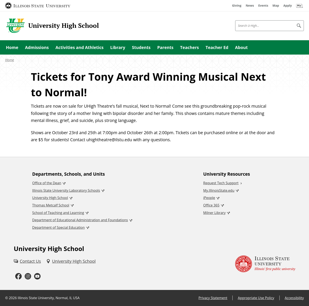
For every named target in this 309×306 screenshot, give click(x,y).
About (241, 47)
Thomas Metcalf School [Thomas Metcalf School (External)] (50, 205)
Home (12, 47)
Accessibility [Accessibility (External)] (294, 298)
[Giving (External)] (236, 5)
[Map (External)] (276, 5)
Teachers (189, 47)
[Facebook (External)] (18, 276)
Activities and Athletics (79, 47)
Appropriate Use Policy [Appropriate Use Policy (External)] (256, 298)
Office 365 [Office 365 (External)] (211, 205)
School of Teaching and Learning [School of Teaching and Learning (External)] (58, 212)
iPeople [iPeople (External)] (209, 197)
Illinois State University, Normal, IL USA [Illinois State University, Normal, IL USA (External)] (49, 298)
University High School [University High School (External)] (50, 197)
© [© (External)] (6, 298)
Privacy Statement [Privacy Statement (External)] (212, 298)
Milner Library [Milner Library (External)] (214, 212)
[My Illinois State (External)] (299, 5)
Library (117, 47)
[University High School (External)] (71, 261)
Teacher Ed (217, 47)
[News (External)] (250, 5)
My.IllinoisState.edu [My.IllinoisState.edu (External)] (218, 190)
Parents (165, 47)
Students (141, 47)
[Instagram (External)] (28, 276)
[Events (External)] (263, 5)
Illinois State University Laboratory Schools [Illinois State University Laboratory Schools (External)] (66, 190)
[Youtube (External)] (37, 276)
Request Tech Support (220, 183)
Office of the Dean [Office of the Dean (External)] (46, 183)
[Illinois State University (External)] (37, 5)
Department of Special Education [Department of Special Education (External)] (58, 227)
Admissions (37, 47)
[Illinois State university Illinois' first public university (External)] (265, 264)
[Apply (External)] (287, 5)
